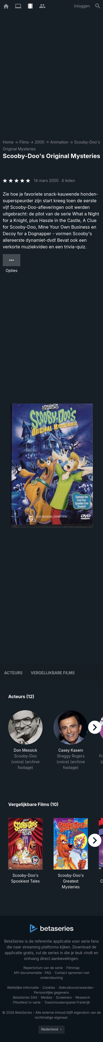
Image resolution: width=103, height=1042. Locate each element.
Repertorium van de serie (43, 968)
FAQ (47, 973)
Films (24, 142)
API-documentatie (28, 973)
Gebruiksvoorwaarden (76, 987)
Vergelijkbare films (53, 672)
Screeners (64, 997)
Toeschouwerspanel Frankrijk (67, 1002)
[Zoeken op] (98, 6)
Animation (59, 142)
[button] (25, 743)
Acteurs (13, 672)
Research (83, 997)
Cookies (48, 987)
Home (8, 142)
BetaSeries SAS (25, 997)
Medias (46, 997)
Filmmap (73, 968)
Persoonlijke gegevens (51, 992)
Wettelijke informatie (22, 987)
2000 (39, 142)
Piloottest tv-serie (27, 1002)
